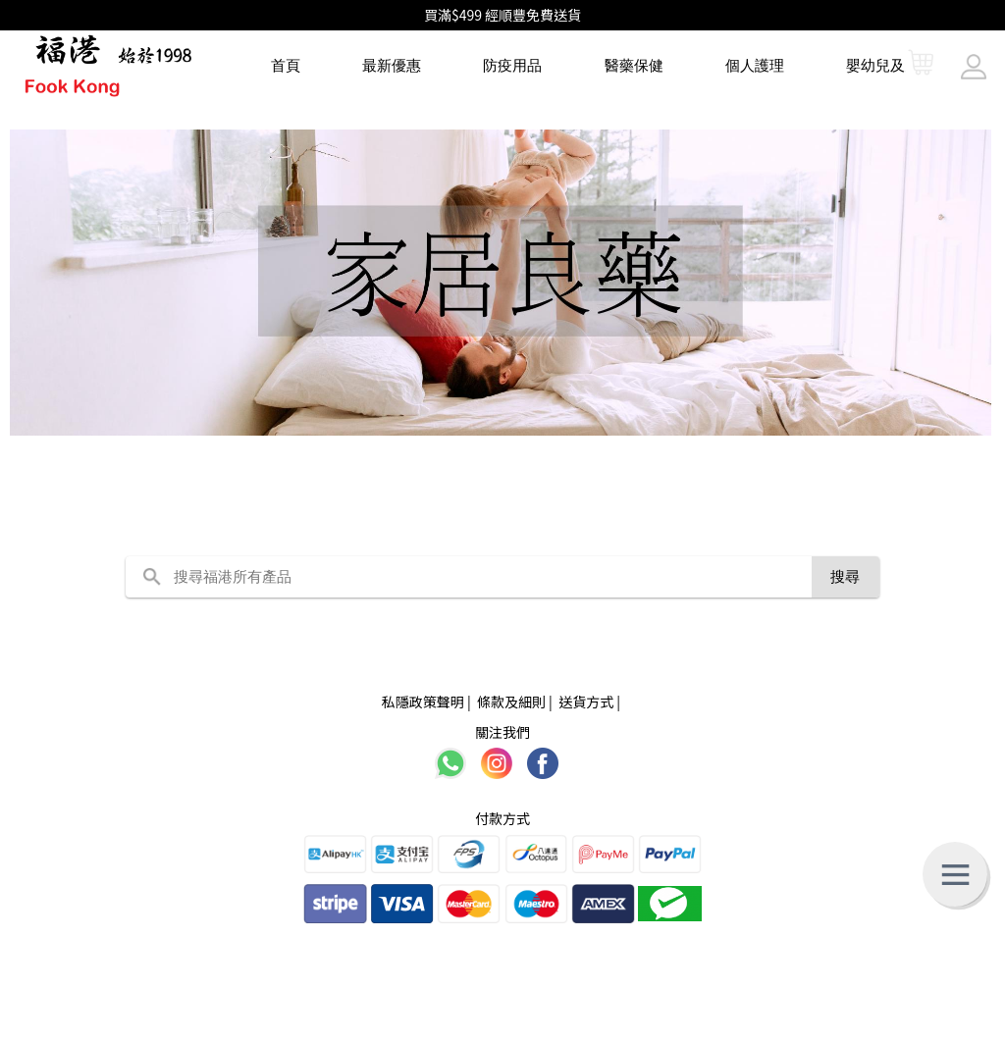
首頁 (285, 65)
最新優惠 (391, 65)
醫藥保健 (634, 65)
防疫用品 (512, 65)
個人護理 (754, 65)
